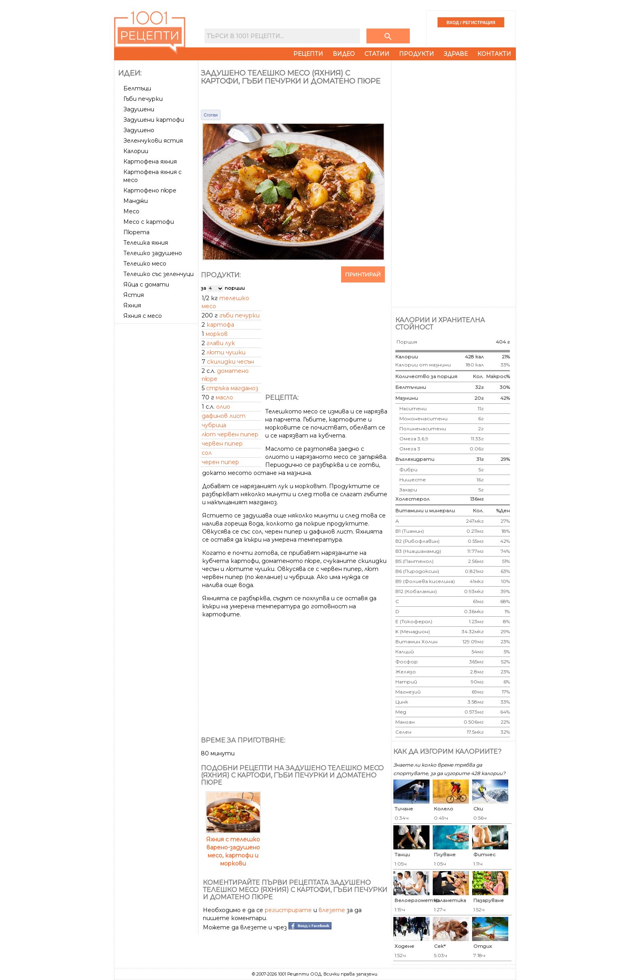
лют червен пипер (230, 434)
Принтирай (363, 274)
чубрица (214, 425)
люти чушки (226, 352)
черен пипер (220, 462)
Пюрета (136, 232)
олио (223, 406)
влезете (332, 910)
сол (207, 452)
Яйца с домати (146, 284)
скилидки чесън (230, 361)
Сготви (211, 115)
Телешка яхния (145, 242)
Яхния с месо (142, 315)
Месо (131, 211)
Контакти (494, 53)
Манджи (135, 201)
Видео (344, 53)
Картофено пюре (149, 190)
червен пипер (222, 443)
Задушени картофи (153, 119)
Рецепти (308, 53)
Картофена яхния (150, 161)
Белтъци (137, 88)
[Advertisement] (157, 447)
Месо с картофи (148, 221)
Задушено (138, 130)
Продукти (416, 53)
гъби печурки (239, 315)
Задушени (138, 109)
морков (217, 334)
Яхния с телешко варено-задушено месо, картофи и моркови (233, 847)
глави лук (221, 343)
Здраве (456, 53)
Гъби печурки (143, 98)
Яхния (132, 305)
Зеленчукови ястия (153, 140)
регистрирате (288, 910)
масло (224, 397)
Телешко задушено (152, 253)
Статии (376, 53)
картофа (220, 324)
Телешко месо (144, 263)
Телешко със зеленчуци (158, 274)
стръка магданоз (232, 388)
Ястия (133, 295)
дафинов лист (223, 415)
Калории (135, 151)
